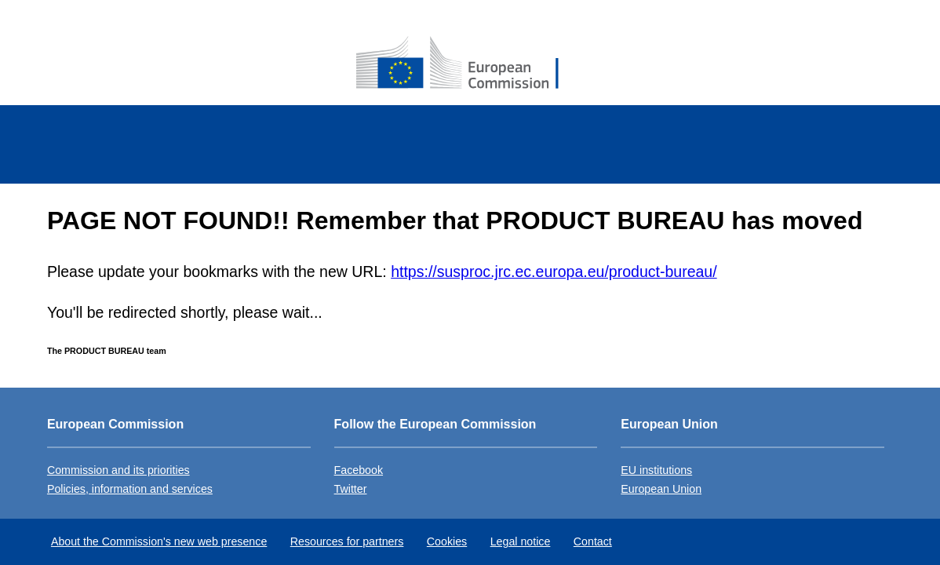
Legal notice (520, 541)
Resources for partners (347, 541)
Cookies (447, 541)
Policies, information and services (130, 489)
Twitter (350, 489)
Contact (593, 541)
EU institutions (656, 470)
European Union (661, 489)
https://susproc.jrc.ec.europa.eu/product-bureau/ (553, 271)
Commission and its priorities (118, 470)
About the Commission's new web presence (159, 541)
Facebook (358, 470)
